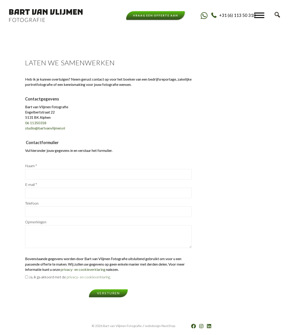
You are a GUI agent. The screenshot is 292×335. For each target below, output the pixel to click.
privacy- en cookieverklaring (83, 269)
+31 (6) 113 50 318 (237, 15)
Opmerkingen (108, 234)
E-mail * (108, 190)
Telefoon (108, 209)
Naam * (108, 171)
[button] (204, 15)
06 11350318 (35, 123)
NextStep (168, 326)
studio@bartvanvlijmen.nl (45, 128)
